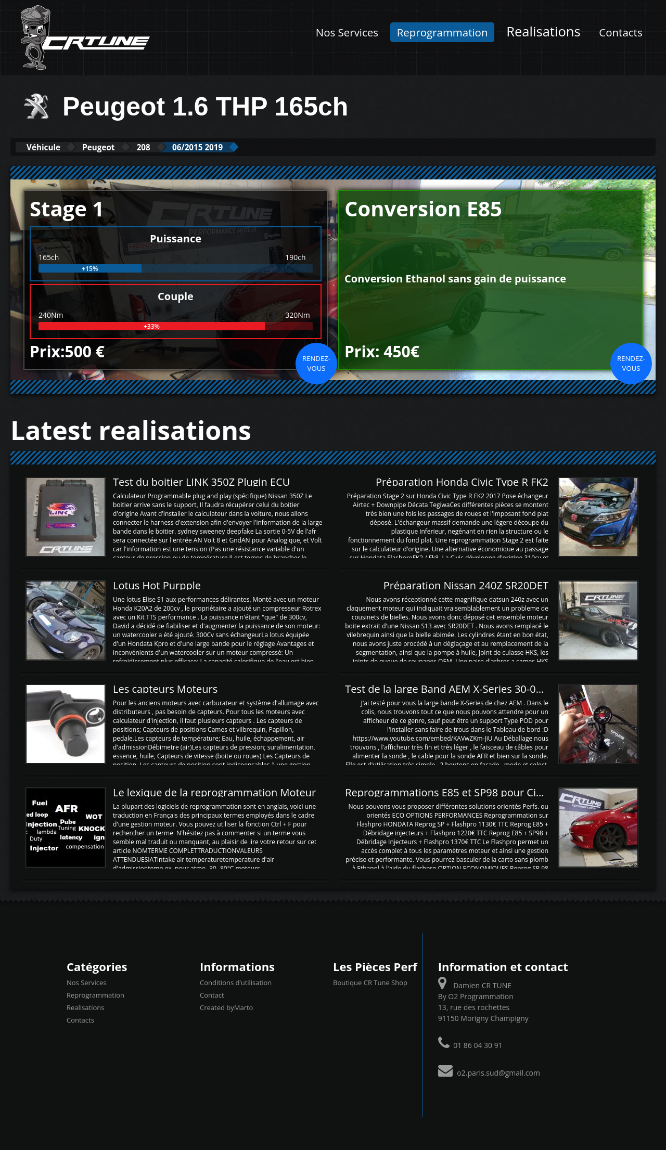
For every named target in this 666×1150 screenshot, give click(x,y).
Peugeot (118, 147)
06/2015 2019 (242, 147)
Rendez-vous (316, 362)
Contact (212, 994)
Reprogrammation (442, 32)
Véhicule (50, 147)
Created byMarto (226, 1007)
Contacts (620, 32)
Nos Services (347, 32)
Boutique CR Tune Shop (370, 982)
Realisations (543, 31)
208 (175, 147)
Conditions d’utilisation (236, 982)
